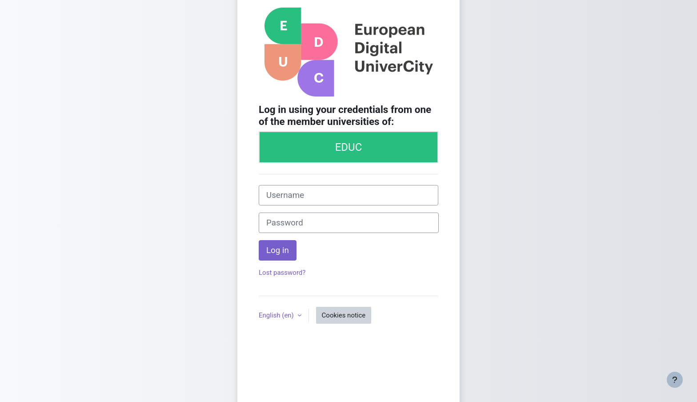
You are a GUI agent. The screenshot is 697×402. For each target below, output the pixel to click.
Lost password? (282, 273)
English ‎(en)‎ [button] (277, 315)
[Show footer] (675, 380)
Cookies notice (344, 315)
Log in (277, 250)
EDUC (348, 147)
